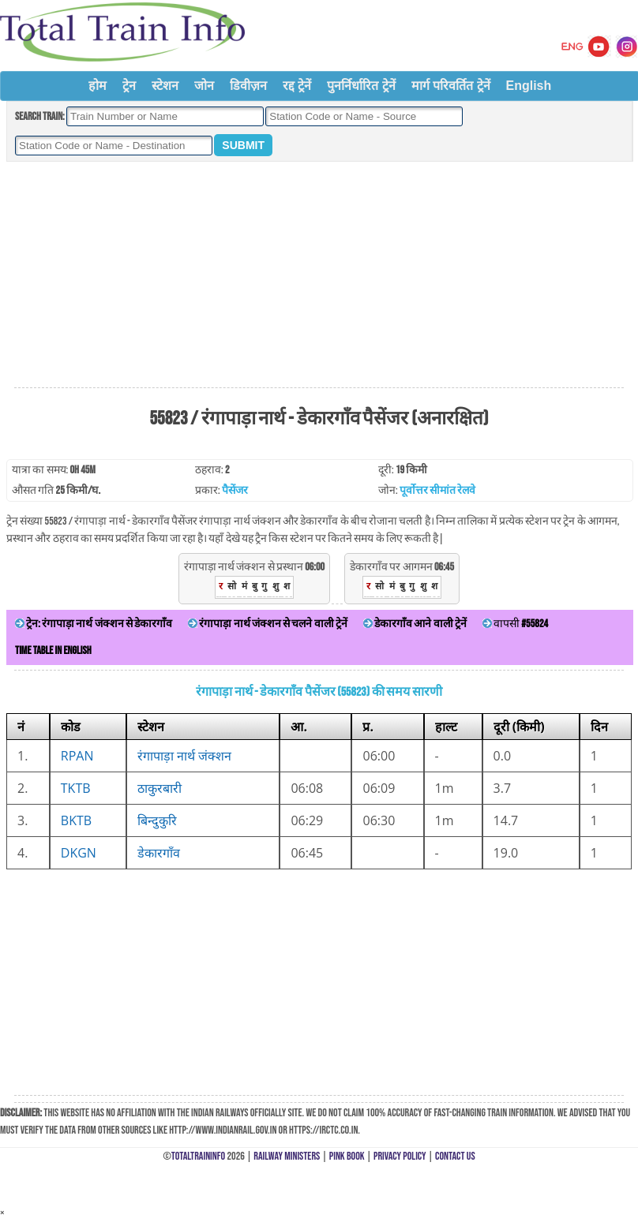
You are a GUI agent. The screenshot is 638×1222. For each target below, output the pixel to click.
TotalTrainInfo (198, 1156)
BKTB (76, 820)
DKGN (78, 852)
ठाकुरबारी (159, 788)
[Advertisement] (319, 275)
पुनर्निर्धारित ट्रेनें (361, 85)
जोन (204, 85)
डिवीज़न (248, 85)
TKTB (76, 788)
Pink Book (347, 1156)
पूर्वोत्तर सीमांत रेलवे (437, 490)
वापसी (515, 623)
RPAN (77, 755)
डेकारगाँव (158, 852)
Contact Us (455, 1156)
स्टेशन (165, 85)
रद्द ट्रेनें (297, 85)
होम (97, 85)
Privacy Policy (399, 1156)
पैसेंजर (235, 490)
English (529, 85)
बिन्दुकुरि (157, 820)
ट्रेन (129, 85)
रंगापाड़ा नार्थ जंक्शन (184, 755)
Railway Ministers (286, 1156)
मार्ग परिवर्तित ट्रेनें (450, 85)
